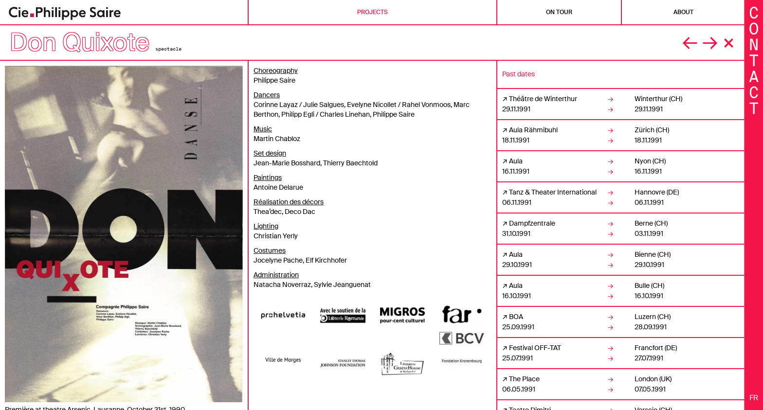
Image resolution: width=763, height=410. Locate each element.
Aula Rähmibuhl (533, 129)
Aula (516, 161)
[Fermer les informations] (753, 59)
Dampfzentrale (532, 223)
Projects (372, 12)
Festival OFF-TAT (535, 347)
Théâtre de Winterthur (543, 98)
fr (753, 398)
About (683, 12)
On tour (559, 12)
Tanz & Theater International (553, 192)
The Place (524, 378)
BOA (516, 316)
